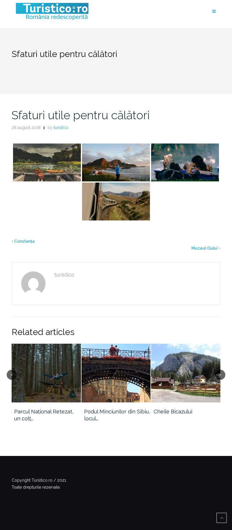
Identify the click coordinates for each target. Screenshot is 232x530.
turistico (61, 127)
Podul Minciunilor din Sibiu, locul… (117, 415)
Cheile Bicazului (173, 411)
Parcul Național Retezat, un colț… (43, 415)
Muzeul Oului (204, 248)
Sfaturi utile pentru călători (81, 115)
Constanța (24, 241)
